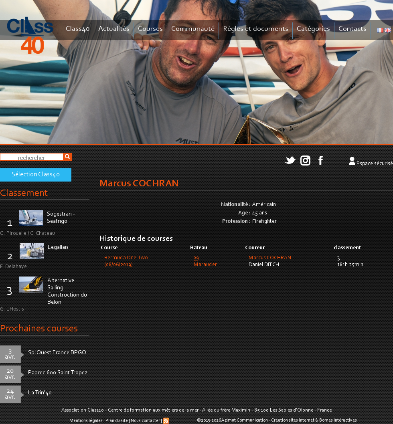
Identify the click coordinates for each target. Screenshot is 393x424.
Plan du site (116, 420)
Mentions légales (86, 420)
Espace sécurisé (375, 164)
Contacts (352, 29)
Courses (150, 29)
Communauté (193, 29)
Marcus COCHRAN (270, 258)
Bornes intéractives (338, 420)
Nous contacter (145, 420)
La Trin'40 (40, 393)
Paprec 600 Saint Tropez (57, 373)
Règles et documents (255, 29)
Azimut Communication (244, 420)
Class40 (78, 29)
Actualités (114, 29)
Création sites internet (292, 420)
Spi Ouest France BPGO (57, 353)
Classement (24, 193)
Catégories (313, 29)
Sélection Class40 (36, 175)
